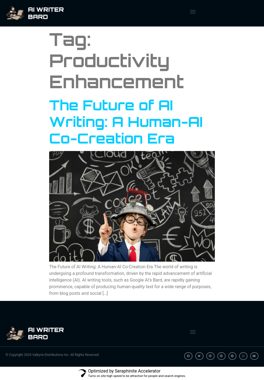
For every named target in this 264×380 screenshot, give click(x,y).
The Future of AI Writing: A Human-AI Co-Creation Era (126, 121)
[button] (192, 11)
